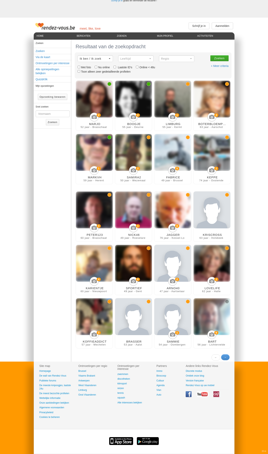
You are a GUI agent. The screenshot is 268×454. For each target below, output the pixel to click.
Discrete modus (194, 371)
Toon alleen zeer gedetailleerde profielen (104, 71)
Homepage (45, 371)
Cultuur (160, 380)
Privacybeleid (46, 412)
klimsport (122, 383)
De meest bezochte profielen (54, 393)
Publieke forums (47, 380)
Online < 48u (145, 67)
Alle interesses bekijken (129, 402)
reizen (120, 388)
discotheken (123, 378)
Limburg (82, 390)
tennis (120, 393)
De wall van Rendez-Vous (52, 375)
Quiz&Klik (42, 79)
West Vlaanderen (87, 385)
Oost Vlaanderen (87, 394)
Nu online (102, 67)
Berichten (83, 36)
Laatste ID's (123, 67)
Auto (158, 394)
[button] (95, 58)
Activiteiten (205, 36)
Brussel (82, 371)
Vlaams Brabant (86, 375)
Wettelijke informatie (50, 398)
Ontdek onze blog (195, 375)
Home (40, 36)
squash (121, 397)
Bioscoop (161, 375)
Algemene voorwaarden (51, 407)
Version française (195, 380)
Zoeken (121, 36)
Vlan (158, 390)
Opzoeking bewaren (53, 96)
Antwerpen (84, 380)
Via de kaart (43, 57)
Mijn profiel (165, 36)
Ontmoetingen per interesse (53, 63)
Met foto (84, 67)
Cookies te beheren (49, 417)
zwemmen (122, 374)
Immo (159, 371)
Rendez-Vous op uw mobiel (200, 385)
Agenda (160, 385)
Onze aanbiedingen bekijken (54, 402)
